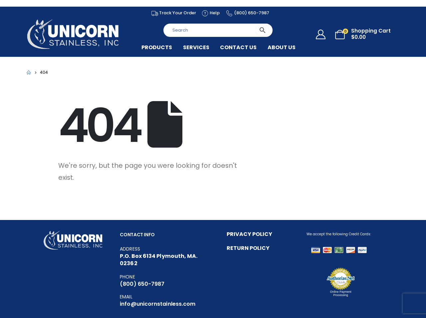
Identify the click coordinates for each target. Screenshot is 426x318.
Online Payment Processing (340, 293)
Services (196, 47)
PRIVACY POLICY (249, 234)
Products (156, 47)
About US (282, 47)
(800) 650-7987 (142, 284)
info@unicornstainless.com (157, 304)
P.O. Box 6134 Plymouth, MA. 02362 (158, 259)
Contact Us (238, 47)
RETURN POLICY (248, 248)
